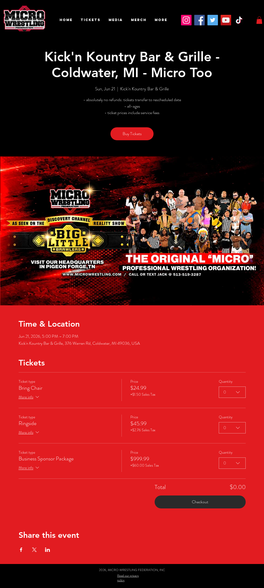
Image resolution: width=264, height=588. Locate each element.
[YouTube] (226, 20)
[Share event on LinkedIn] (47, 550)
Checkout (200, 502)
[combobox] (232, 392)
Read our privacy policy (128, 578)
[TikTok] (239, 20)
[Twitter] (212, 20)
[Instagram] (186, 20)
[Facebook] (199, 20)
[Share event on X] (34, 550)
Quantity (225, 381)
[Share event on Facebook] (21, 550)
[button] (91, 20)
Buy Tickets (132, 134)
